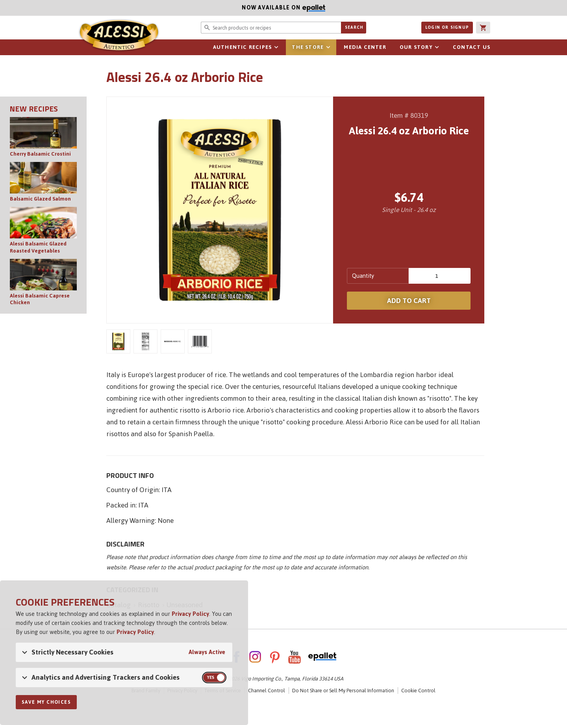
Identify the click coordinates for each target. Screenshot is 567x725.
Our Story (416, 47)
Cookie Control (418, 690)
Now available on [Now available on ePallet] (162, 7)
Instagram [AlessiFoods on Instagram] (255, 657)
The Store (308, 47)
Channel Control (266, 690)
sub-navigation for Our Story (437, 47)
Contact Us (471, 47)
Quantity (363, 275)
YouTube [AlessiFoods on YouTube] (294, 657)
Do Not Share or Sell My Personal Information (343, 690)
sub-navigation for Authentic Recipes (276, 47)
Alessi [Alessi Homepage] (118, 36)
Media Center (365, 47)
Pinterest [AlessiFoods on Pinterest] (275, 657)
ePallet (322, 657)
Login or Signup (447, 27)
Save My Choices (46, 702)
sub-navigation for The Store (328, 47)
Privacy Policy (190, 613)
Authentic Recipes (242, 47)
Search (354, 27)
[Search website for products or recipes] (271, 27)
